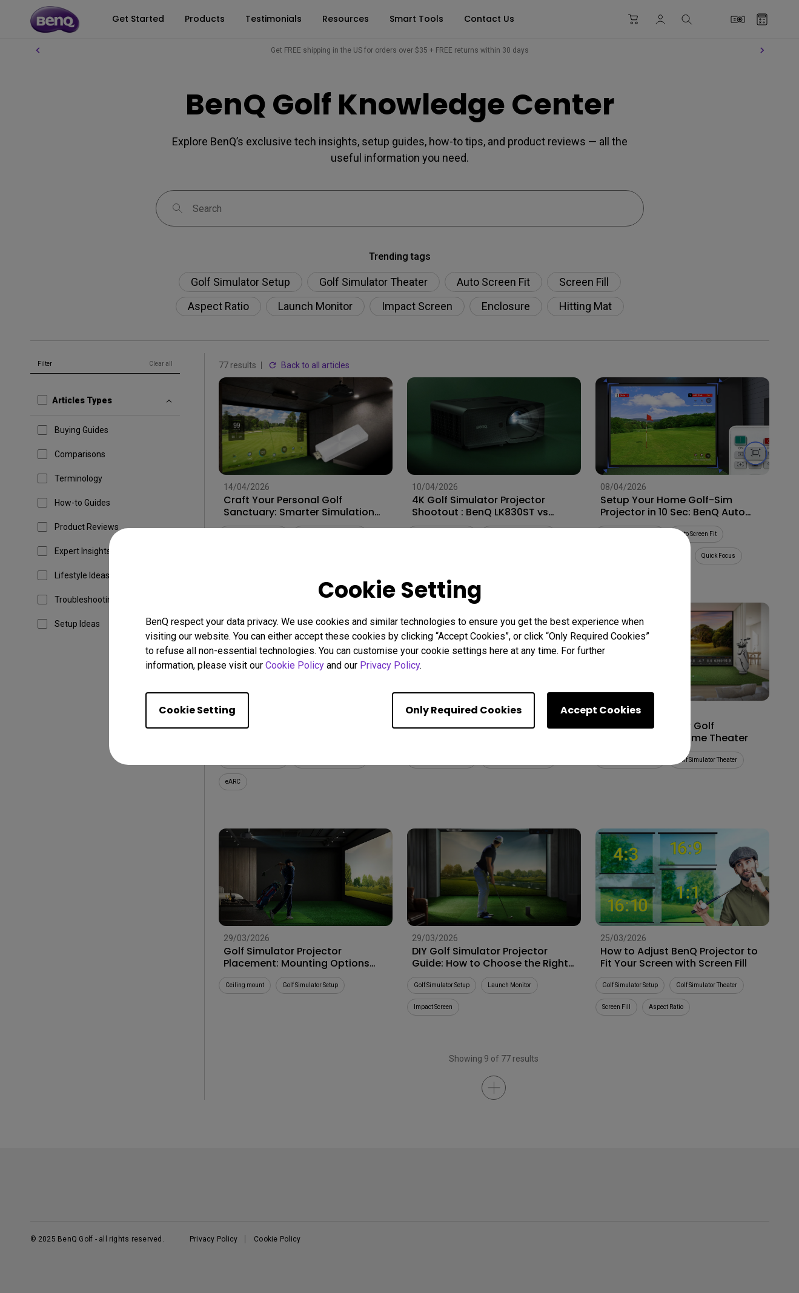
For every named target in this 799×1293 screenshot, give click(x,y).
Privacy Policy (390, 665)
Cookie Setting (197, 710)
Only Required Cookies (463, 710)
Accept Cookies (600, 710)
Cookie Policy (294, 665)
